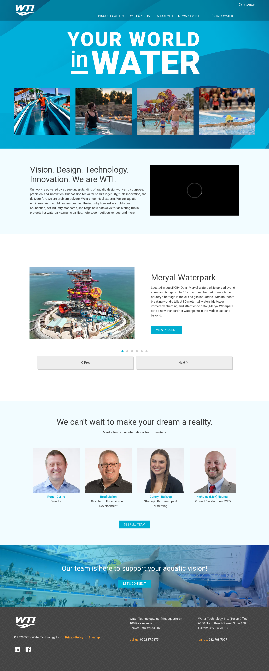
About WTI (165, 16)
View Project (166, 330)
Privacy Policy (74, 637)
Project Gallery (111, 16)
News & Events (189, 16)
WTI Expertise (140, 16)
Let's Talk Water (220, 16)
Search (246, 5)
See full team (134, 524)
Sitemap (94, 637)
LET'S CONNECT (134, 583)
